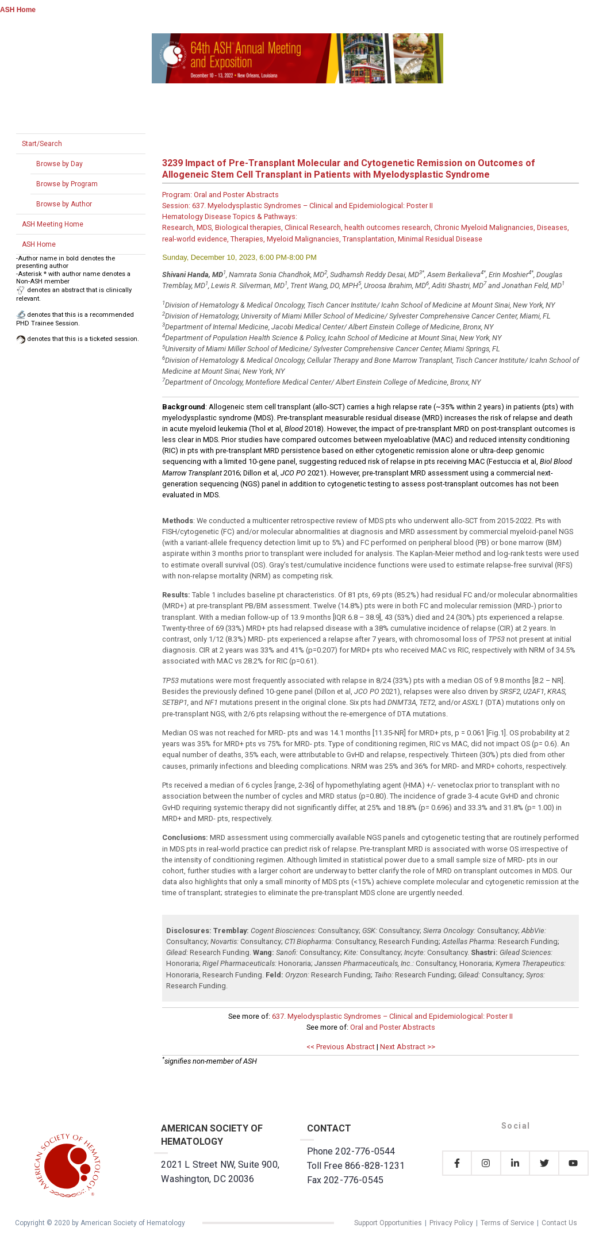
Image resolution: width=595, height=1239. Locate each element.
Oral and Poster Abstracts (392, 1027)
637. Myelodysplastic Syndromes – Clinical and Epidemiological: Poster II (392, 1016)
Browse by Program (67, 184)
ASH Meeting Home (52, 224)
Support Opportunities (388, 1223)
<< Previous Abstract (340, 1046)
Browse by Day (59, 164)
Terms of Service (507, 1223)
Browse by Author (64, 204)
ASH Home (18, 10)
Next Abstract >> (407, 1046)
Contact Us (559, 1223)
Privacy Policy (451, 1223)
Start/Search (42, 144)
